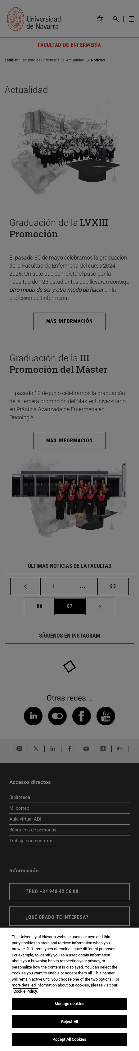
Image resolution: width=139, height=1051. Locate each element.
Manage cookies (69, 1003)
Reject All (69, 1021)
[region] (69, 989)
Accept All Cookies (69, 1039)
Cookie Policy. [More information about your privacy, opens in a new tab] (25, 991)
